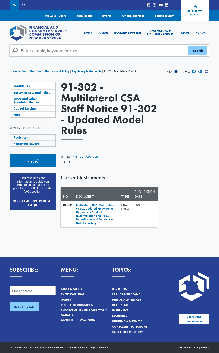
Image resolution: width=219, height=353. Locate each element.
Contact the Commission (194, 319)
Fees (16, 114)
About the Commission (78, 320)
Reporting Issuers (26, 143)
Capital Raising (24, 108)
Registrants (21, 137)
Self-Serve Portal (194, 12)
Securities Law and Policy (53, 71)
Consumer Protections (129, 326)
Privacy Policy (188, 347)
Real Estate (120, 305)
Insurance (120, 310)
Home (16, 71)
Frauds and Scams (126, 294)
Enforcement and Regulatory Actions (160, 32)
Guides (103, 32)
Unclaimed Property (127, 332)
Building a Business (127, 321)
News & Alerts (55, 16)
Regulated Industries (127, 32)
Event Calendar (73, 294)
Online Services (133, 16)
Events (107, 16)
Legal (205, 347)
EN (14, 5)
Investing (119, 289)
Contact (201, 32)
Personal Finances (126, 299)
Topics (88, 32)
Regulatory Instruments (86, 71)
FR (23, 5)
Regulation (84, 16)
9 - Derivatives (86, 157)
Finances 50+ (164, 16)
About (185, 32)
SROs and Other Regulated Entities (26, 100)
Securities (28, 71)
